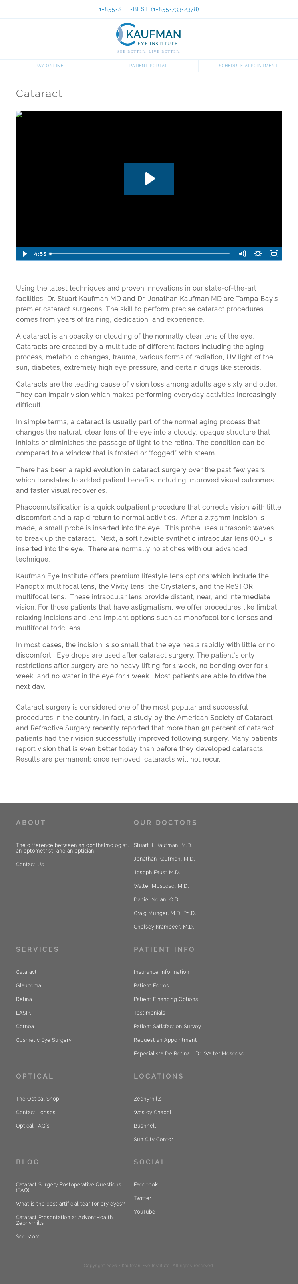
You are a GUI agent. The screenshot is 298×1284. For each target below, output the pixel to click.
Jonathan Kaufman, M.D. (164, 859)
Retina (24, 999)
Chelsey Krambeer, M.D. (164, 927)
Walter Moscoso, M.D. (161, 886)
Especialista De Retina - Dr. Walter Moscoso (189, 1054)
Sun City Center (153, 1139)
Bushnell (145, 1126)
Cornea (25, 1026)
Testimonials (149, 1013)
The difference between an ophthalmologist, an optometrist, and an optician (72, 848)
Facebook (146, 1185)
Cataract (26, 972)
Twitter (142, 1198)
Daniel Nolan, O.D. (157, 900)
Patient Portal (148, 66)
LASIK (23, 1013)
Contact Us (30, 864)
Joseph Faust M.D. (157, 872)
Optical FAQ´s (33, 1126)
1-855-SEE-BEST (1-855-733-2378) (149, 9)
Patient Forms (151, 986)
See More (28, 1237)
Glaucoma (28, 986)
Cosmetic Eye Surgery (44, 1040)
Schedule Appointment (248, 66)
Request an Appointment (165, 1040)
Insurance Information (161, 972)
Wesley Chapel (152, 1112)
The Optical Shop (37, 1099)
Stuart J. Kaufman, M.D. (163, 845)
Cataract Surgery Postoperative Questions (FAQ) (68, 1187)
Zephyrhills (148, 1099)
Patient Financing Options (166, 999)
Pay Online (50, 66)
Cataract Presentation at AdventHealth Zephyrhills (64, 1220)
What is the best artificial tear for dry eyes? (70, 1204)
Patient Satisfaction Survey (167, 1026)
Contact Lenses (36, 1112)
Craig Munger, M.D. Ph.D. (165, 913)
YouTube (144, 1212)
